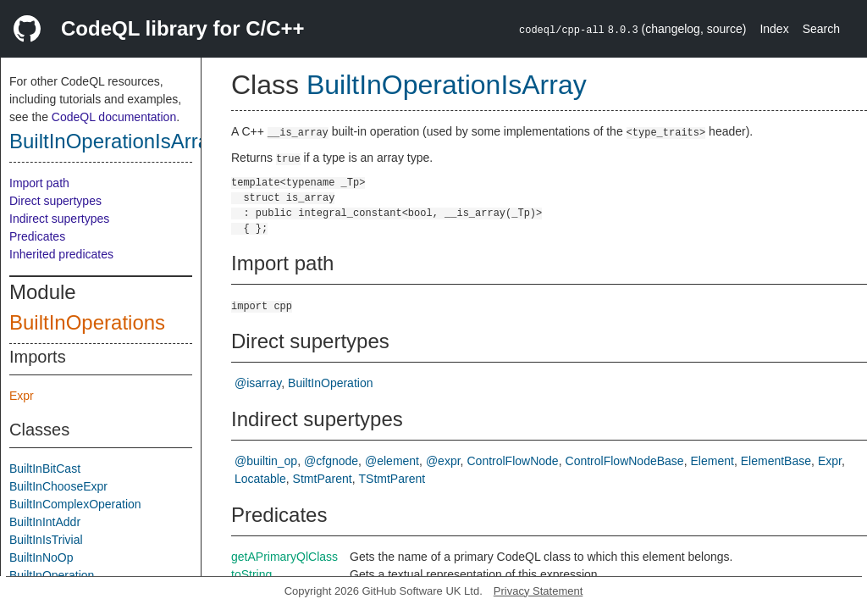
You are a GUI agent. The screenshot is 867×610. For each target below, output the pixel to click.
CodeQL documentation (114, 117)
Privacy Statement (538, 591)
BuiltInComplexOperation (75, 504)
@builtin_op (266, 461)
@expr (443, 461)
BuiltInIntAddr (44, 522)
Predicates (37, 236)
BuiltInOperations (87, 322)
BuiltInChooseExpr (58, 486)
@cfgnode (331, 461)
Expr (21, 395)
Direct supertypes (55, 201)
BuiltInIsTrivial (46, 539)
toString (251, 574)
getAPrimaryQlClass (284, 556)
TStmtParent (392, 478)
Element (712, 461)
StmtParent (322, 478)
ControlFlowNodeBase (625, 461)
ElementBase (776, 461)
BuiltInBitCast (44, 468)
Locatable (260, 478)
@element (392, 461)
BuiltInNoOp (41, 557)
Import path (39, 183)
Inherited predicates (61, 254)
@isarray (258, 383)
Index (773, 29)
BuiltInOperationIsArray (114, 141)
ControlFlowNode (512, 461)
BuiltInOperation (51, 575)
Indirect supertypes (59, 218)
